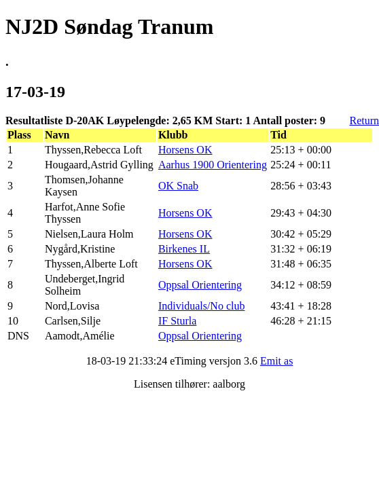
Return (364, 120)
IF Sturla (177, 321)
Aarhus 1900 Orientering (212, 164)
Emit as (276, 361)
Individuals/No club (201, 306)
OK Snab (178, 185)
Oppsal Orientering (200, 285)
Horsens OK (185, 149)
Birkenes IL (184, 249)
